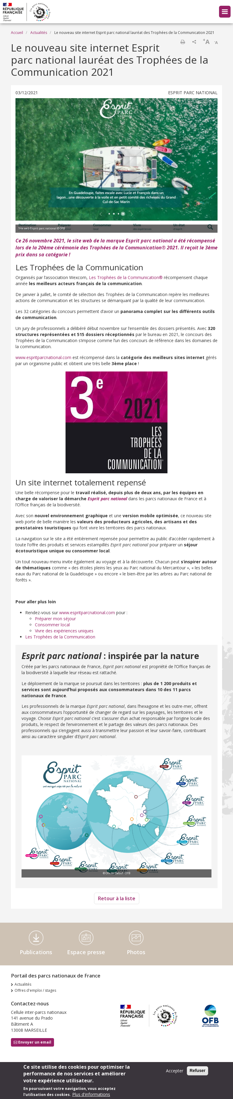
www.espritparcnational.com (43, 357)
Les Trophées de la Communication (60, 637)
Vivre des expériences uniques (64, 631)
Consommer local (52, 625)
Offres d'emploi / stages (35, 990)
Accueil (17, 32)
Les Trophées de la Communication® (126, 277)
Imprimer (183, 42)
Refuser (197, 1070)
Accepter (174, 1071)
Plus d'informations (91, 1094)
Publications (36, 952)
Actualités (38, 32)
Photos (136, 952)
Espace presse (86, 952)
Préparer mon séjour (55, 618)
